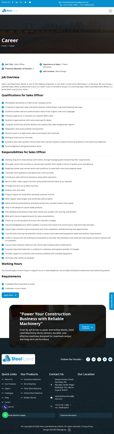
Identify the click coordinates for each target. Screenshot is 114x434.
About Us (8, 379)
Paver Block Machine (32, 388)
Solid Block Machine (32, 379)
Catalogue (9, 393)
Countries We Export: (68, 415)
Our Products (10, 384)
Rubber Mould (30, 397)
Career (7, 402)
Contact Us (9, 407)
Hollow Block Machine (33, 393)
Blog (7, 397)
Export (7, 388)
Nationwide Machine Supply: (14, 415)
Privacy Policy (87, 426)
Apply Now (8, 295)
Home (4, 46)
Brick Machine (30, 384)
